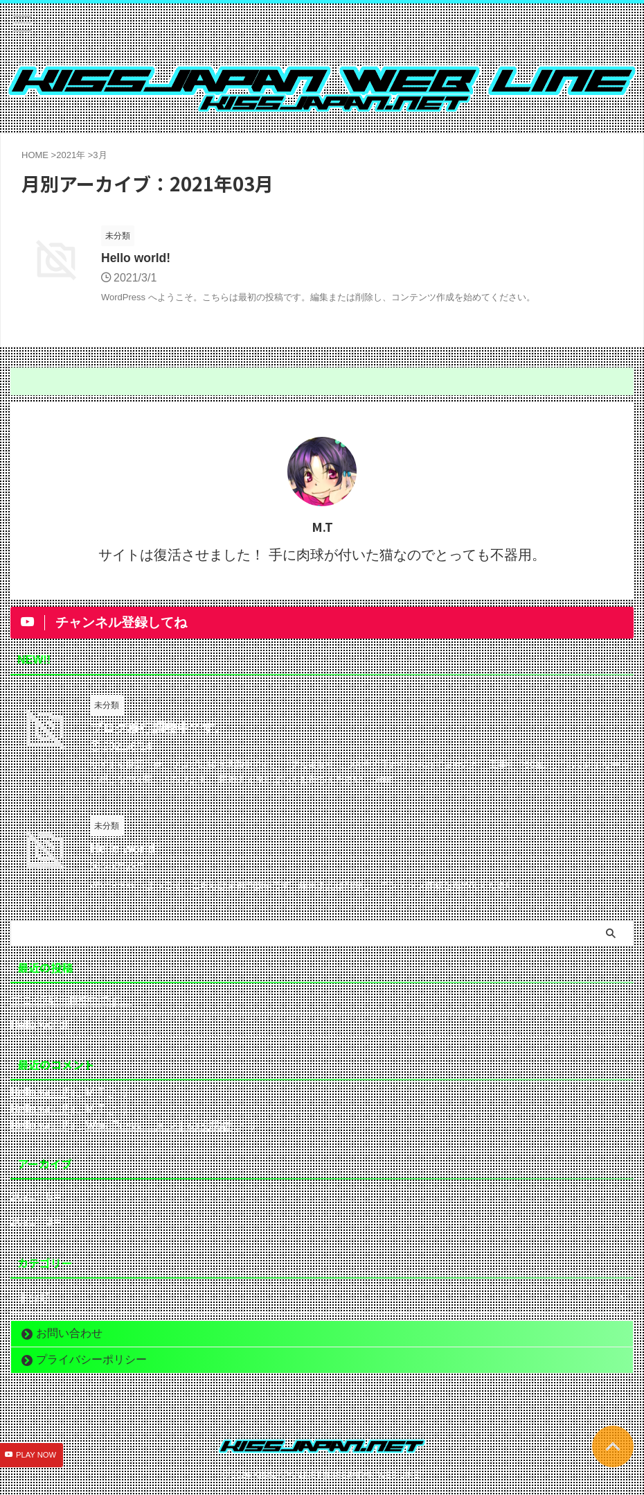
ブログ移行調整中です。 (158, 729)
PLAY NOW (36, 1455)
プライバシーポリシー (91, 1360)
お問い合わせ (69, 1334)
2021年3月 (37, 1222)
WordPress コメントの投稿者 (158, 1126)
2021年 (70, 155)
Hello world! (136, 259)
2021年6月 (37, 1197)
